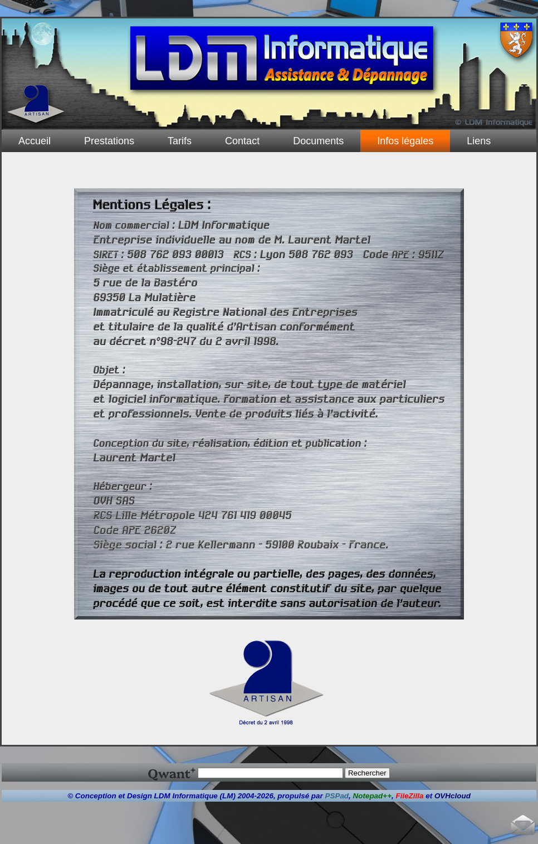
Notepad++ (372, 796)
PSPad (337, 796)
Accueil (34, 141)
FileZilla (409, 796)
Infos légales (405, 141)
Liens (479, 141)
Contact (242, 141)
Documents (318, 141)
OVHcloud (452, 796)
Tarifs (180, 141)
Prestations (109, 141)
